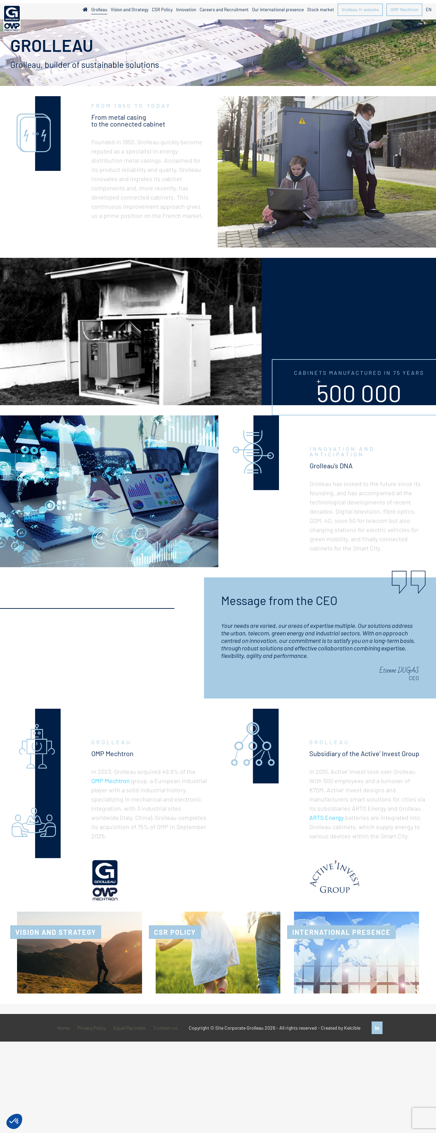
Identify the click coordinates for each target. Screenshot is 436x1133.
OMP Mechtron (110, 780)
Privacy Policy (91, 1028)
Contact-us (165, 1028)
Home (63, 1028)
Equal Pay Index (129, 1028)
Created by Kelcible (340, 1028)
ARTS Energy (326, 817)
